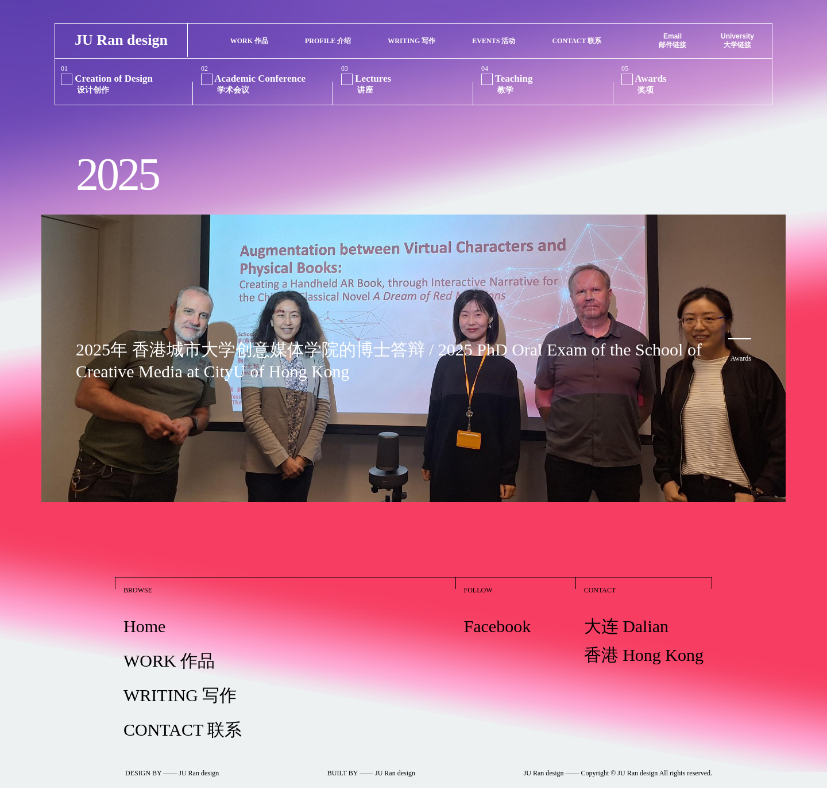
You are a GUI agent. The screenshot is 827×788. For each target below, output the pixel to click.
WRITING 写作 (180, 682)
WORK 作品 (169, 647)
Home (144, 613)
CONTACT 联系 (182, 716)
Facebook (497, 613)
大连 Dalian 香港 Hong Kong (644, 628)
